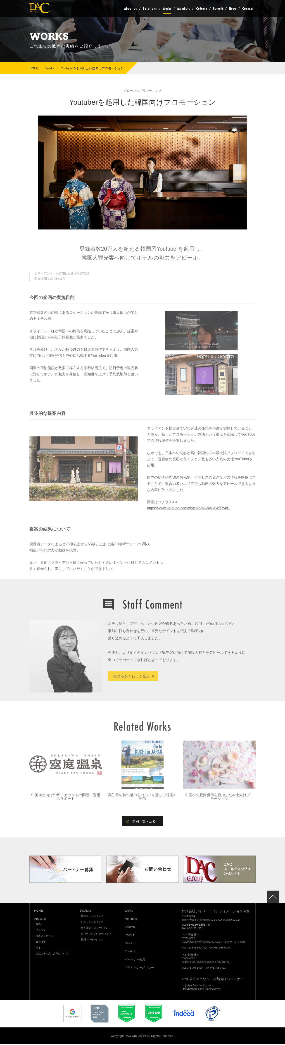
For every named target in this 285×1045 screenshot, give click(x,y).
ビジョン (41, 930)
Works (167, 8)
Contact (248, 8)
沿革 (38, 948)
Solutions (150, 8)
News (232, 8)
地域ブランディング (92, 916)
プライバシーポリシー (139, 968)
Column (201, 8)
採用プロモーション (92, 940)
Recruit (218, 8)
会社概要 (41, 942)
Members (183, 8)
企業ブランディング (92, 922)
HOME (34, 68)
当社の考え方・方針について (52, 954)
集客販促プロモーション (94, 928)
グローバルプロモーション (96, 934)
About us (130, 8)
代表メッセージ (44, 936)
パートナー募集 (135, 960)
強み (38, 925)
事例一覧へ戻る (144, 822)
